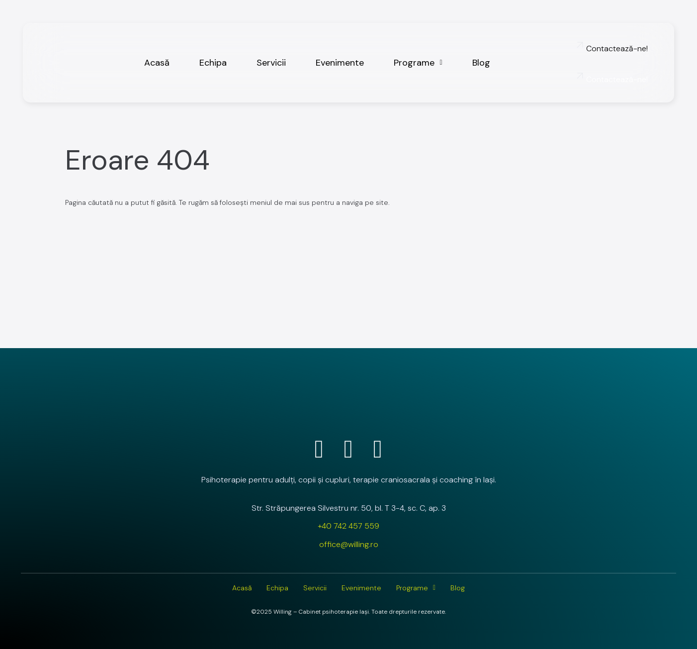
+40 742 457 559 (348, 526)
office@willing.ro (348, 544)
